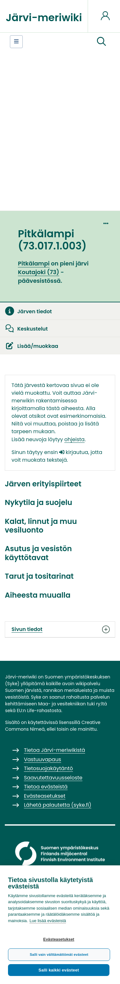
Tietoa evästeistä (46, 786)
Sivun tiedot (60, 629)
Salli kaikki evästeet (58, 970)
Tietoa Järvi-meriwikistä (54, 750)
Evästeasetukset (58, 939)
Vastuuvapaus (42, 759)
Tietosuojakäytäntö (48, 768)
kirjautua (73, 452)
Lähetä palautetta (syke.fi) (58, 805)
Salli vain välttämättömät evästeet (59, 954)
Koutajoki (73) (38, 272)
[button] (101, 41)
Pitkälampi (34, 263)
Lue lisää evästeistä (47, 920)
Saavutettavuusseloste (53, 777)
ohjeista (74, 439)
